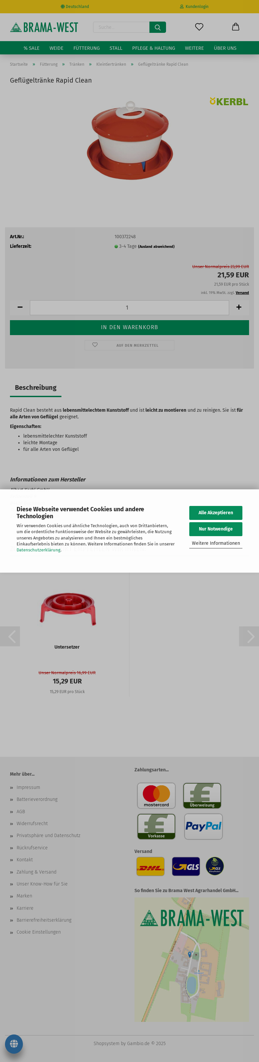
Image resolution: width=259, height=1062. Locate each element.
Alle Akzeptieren (216, 513)
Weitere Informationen (216, 543)
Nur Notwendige (216, 529)
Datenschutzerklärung (38, 549)
